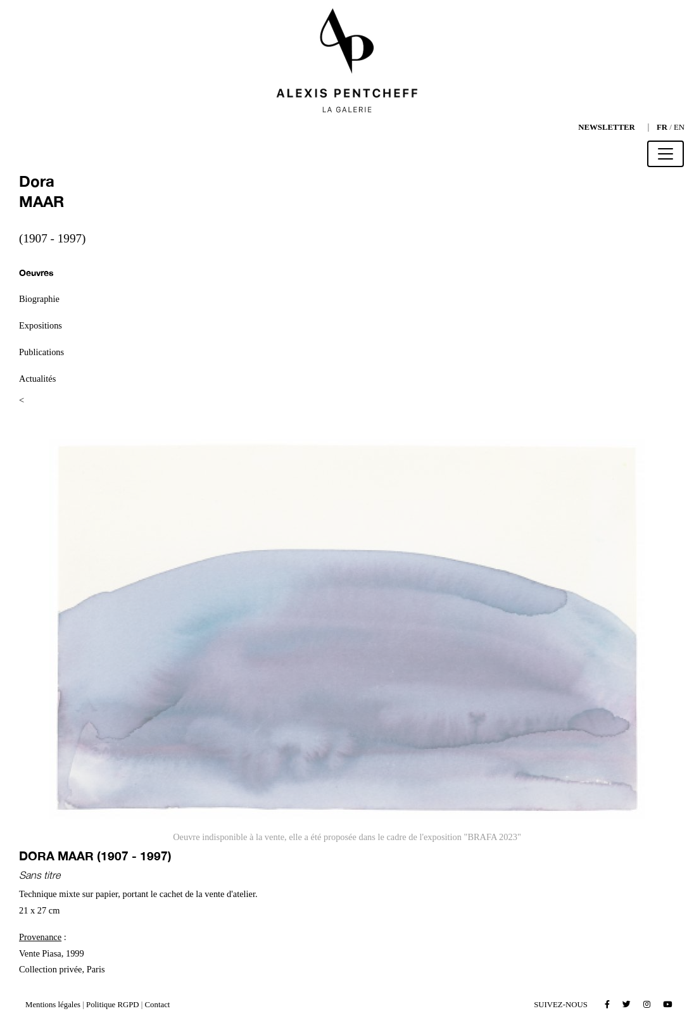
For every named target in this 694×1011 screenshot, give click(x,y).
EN (679, 127)
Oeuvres (36, 272)
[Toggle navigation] (665, 154)
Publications (41, 352)
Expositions (40, 325)
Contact (157, 1004)
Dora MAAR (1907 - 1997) (95, 855)
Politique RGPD (112, 1004)
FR (662, 127)
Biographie (39, 299)
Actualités (37, 379)
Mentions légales (52, 1004)
